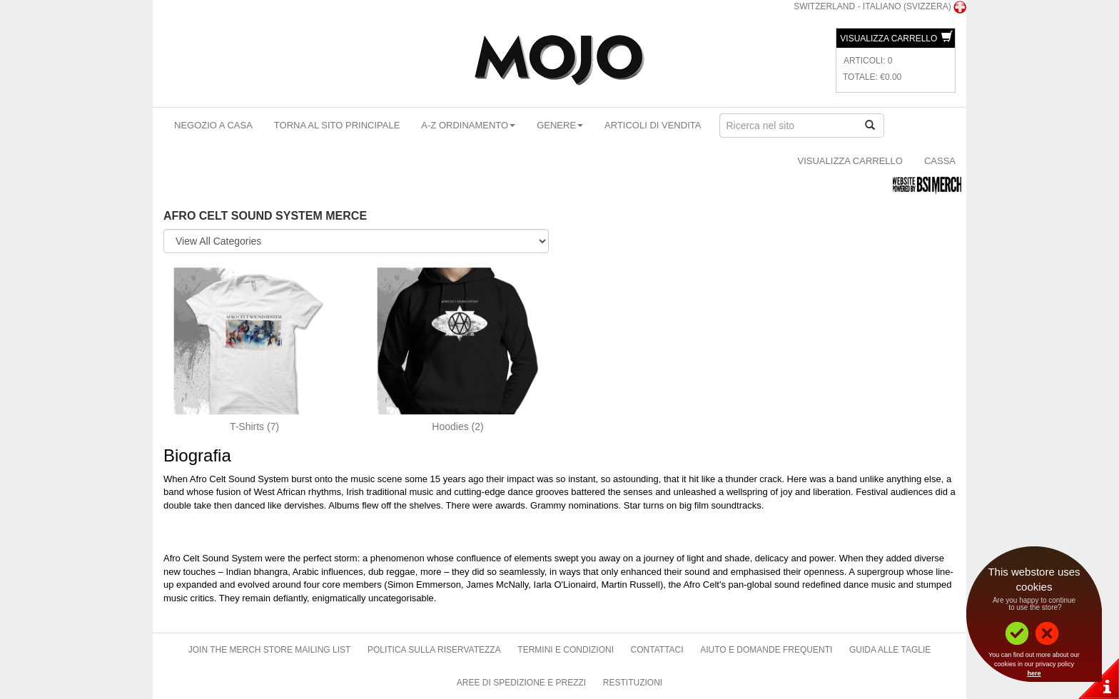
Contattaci (657, 650)
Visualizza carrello (896, 39)
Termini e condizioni (565, 650)
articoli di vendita (652, 125)
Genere (560, 125)
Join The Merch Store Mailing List (269, 650)
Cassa (940, 160)
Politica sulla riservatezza (434, 650)
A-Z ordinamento (468, 125)
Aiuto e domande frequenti (766, 650)
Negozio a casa (213, 125)
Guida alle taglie (890, 650)
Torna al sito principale (337, 125)
